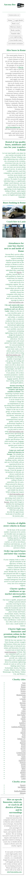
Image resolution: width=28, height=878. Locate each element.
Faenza (23, 713)
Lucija (23, 751)
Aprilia (23, 764)
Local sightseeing (15, 37)
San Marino (22, 787)
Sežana (23, 770)
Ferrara (23, 741)
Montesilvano (21, 695)
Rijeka (23, 745)
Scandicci (22, 723)
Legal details (18, 20)
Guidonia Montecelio (18, 727)
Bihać (24, 768)
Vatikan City (21, 739)
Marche (20, 67)
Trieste (23, 766)
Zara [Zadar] (21, 715)
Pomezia (23, 762)
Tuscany (23, 785)
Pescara (23, 705)
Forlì (24, 697)
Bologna (23, 743)
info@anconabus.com (14, 15)
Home (10, 20)
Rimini (23, 687)
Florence (23, 725)
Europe (6, 502)
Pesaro (23, 685)
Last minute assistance (15, 43)
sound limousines (10, 652)
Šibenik (23, 733)
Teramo (23, 691)
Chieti (24, 711)
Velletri (23, 759)
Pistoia (23, 747)
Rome (24, 737)
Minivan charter (15, 27)
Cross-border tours (15, 40)
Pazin (24, 729)
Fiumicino (22, 760)
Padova (23, 776)
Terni (24, 701)
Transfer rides (15, 33)
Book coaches (15, 30)
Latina (23, 778)
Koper (23, 757)
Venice (23, 774)
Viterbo (23, 719)
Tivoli (24, 731)
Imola (24, 717)
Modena (23, 772)
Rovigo (23, 749)
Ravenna (23, 703)
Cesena (23, 693)
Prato (24, 735)
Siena (24, 721)
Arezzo (23, 707)
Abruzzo (23, 793)
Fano (24, 683)
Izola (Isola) (21, 755)
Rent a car (15, 23)
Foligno (23, 689)
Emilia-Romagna (20, 791)
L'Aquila (23, 699)
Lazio (24, 789)
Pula (24, 709)
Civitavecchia (21, 753)
